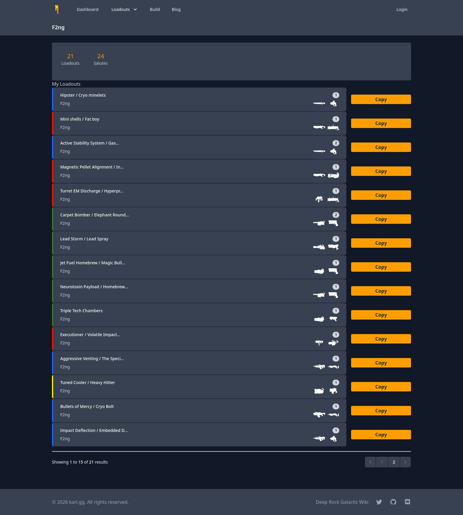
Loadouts (124, 9)
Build (155, 9)
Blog (176, 9)
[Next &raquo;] (405, 462)
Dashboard (87, 9)
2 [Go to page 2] (394, 462)
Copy (381, 99)
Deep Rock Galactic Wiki (342, 502)
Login (402, 9)
